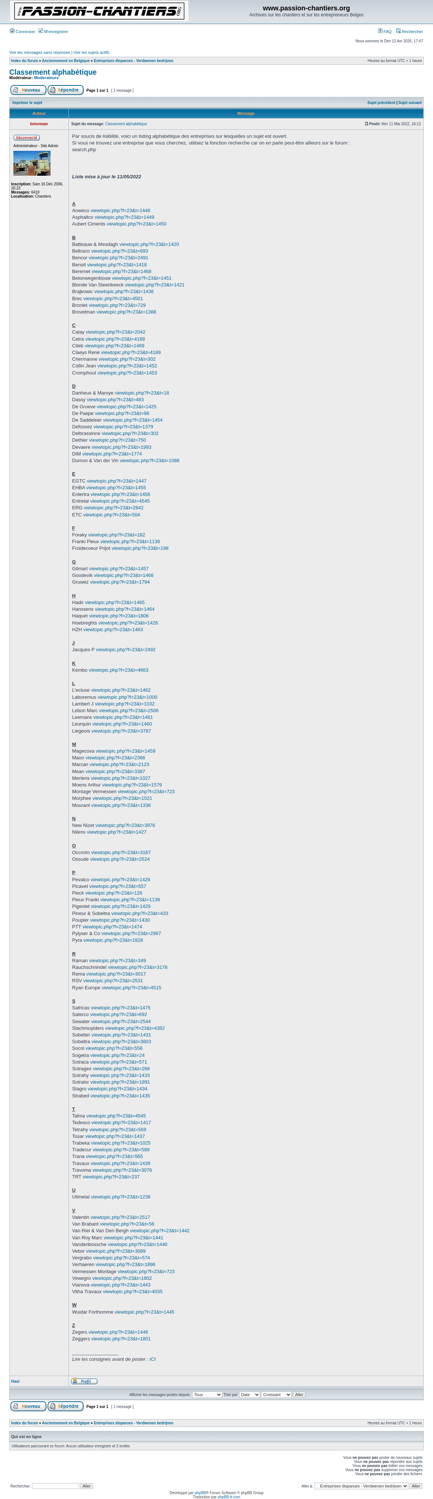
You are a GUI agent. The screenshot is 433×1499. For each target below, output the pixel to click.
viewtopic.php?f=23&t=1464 (124, 609)
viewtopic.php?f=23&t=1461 (123, 717)
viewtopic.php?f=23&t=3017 (116, 974)
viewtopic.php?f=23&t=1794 (119, 582)
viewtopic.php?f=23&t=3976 (125, 825)
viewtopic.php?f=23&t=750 (117, 440)
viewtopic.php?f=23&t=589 (121, 1149)
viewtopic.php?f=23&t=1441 (133, 1237)
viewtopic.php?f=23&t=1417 (121, 1122)
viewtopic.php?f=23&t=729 (117, 305)
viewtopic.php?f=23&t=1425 (126, 406)
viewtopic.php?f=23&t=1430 (119, 920)
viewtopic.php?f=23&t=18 (142, 393)
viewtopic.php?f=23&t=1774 (112, 454)
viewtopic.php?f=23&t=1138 (130, 541)
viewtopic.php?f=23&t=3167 (121, 852)
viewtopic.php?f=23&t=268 (121, 1068)
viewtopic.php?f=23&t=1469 (114, 345)
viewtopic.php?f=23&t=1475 (121, 1007)
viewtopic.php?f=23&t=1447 (116, 481)
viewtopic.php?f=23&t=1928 (113, 940)
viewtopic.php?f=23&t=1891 (120, 1082)
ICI (152, 1359)
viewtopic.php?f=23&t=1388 (126, 312)
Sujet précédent (381, 103)
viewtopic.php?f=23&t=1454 (132, 420)
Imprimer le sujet (27, 103)
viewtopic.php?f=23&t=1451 (141, 278)
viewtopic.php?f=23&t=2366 (115, 757)
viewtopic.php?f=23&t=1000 (127, 697)
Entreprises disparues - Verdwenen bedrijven (133, 61)
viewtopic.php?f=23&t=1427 (116, 832)
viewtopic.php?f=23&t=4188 (115, 339)
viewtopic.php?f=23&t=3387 (115, 771)
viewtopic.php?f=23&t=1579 (132, 785)
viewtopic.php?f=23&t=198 (140, 548)
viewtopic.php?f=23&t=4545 (119, 501)
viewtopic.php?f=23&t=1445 (144, 1312)
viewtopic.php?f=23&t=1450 (136, 224)
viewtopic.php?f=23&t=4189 (131, 352)
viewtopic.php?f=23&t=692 (118, 1014)
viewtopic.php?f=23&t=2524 (119, 859)
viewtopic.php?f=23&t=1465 (115, 602)
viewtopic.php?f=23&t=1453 (127, 373)
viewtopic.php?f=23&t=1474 (112, 926)
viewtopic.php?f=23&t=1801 (121, 1338)
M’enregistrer (53, 31)
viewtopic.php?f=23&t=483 (115, 399)
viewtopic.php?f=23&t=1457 (119, 568)
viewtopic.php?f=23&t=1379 (123, 426)
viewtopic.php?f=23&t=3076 (122, 1170)
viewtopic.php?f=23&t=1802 (122, 1278)
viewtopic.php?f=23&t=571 (118, 1062)
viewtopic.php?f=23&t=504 (111, 514)
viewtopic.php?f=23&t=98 (122, 413)
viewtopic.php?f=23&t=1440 (137, 1244)
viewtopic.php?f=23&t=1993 (121, 447)
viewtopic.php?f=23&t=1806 (119, 616)
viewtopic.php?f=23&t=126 (113, 893)
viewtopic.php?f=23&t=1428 (120, 879)
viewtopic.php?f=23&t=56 (127, 1224)
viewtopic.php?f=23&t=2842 (113, 507)
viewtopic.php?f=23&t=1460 (122, 724)
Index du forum (24, 61)
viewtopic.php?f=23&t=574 (121, 1257)
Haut (15, 1381)
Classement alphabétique (53, 72)
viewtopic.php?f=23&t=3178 (137, 967)
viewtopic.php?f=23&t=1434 (117, 1088)
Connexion (22, 31)
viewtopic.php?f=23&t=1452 (127, 366)
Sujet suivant (409, 103)
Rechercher (409, 31)
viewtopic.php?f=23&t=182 (116, 535)
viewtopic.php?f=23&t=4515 (131, 987)
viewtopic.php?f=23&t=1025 (121, 1143)
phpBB (200, 1493)
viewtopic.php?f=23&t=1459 (125, 751)
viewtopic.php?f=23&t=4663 (118, 670)
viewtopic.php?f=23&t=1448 (120, 210)
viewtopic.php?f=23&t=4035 (132, 1291)
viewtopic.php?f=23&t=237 (111, 1177)
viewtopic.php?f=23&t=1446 (118, 1332)
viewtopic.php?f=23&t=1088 (149, 460)
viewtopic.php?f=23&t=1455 (116, 487)
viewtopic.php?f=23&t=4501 (113, 298)
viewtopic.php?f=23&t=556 (113, 1048)
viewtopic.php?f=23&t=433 (140, 913)
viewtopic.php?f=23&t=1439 (120, 1163)
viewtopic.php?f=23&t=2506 (128, 710)
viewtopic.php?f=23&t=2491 (118, 257)
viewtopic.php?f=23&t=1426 (128, 623)
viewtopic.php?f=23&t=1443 (120, 1285)
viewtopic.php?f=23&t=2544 (121, 1021)
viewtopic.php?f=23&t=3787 (121, 731)
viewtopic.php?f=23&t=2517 (120, 1217)
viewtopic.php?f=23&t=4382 (135, 1028)
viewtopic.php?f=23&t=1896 (125, 1264)
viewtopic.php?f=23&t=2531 (113, 980)
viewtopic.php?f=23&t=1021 (122, 798)
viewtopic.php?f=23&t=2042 (115, 332)
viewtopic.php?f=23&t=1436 (124, 291)
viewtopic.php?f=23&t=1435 (120, 1096)
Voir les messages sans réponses (39, 52)
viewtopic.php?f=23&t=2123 (119, 764)
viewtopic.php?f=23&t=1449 (124, 217)
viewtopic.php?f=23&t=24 (117, 1055)
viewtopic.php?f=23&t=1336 (121, 805)
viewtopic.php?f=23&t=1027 (121, 778)
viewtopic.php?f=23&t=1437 (115, 1136)
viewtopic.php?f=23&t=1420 (149, 244)
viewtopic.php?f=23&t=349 (117, 960)
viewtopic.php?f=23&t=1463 (113, 629)
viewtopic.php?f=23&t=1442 (160, 1230)
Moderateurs (46, 77)
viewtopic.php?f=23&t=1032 (124, 704)
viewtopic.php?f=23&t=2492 (125, 649)
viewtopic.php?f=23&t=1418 (116, 264)
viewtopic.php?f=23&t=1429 (121, 906)
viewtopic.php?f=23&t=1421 (154, 285)
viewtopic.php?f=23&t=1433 (119, 1075)
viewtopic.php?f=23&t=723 (146, 791)
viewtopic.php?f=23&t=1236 (121, 1197)
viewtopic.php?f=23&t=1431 (121, 1035)
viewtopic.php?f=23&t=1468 (121, 271)
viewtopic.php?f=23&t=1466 (124, 575)
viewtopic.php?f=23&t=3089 (116, 1251)
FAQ (385, 31)
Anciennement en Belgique (66, 61)
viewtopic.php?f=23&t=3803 (121, 1041)
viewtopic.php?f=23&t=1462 (121, 690)
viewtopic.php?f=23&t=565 (114, 1156)
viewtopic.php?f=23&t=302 (127, 359)
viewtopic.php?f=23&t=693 (119, 251)
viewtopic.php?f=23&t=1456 (120, 494)
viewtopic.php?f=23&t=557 (117, 886)
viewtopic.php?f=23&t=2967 (131, 933)
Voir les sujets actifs (92, 52)
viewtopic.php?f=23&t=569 (117, 1129)
